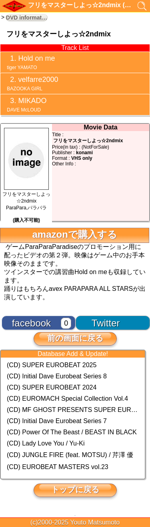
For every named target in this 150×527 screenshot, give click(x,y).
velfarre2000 (31, 83)
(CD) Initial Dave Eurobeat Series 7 (57, 421)
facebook (31, 323)
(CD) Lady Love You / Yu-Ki (46, 443)
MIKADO (26, 105)
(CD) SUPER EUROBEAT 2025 (51, 365)
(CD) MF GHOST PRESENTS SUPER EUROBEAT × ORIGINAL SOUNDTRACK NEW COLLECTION (73, 409)
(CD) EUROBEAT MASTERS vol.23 (57, 466)
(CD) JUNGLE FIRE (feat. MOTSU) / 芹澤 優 (70, 454)
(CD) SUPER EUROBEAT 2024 (51, 387)
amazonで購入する (74, 234)
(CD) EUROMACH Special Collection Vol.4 (67, 398)
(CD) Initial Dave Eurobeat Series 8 (57, 376)
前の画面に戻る (75, 338)
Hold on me (30, 62)
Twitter (106, 323)
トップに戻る (75, 489)
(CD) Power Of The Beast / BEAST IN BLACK (72, 432)
